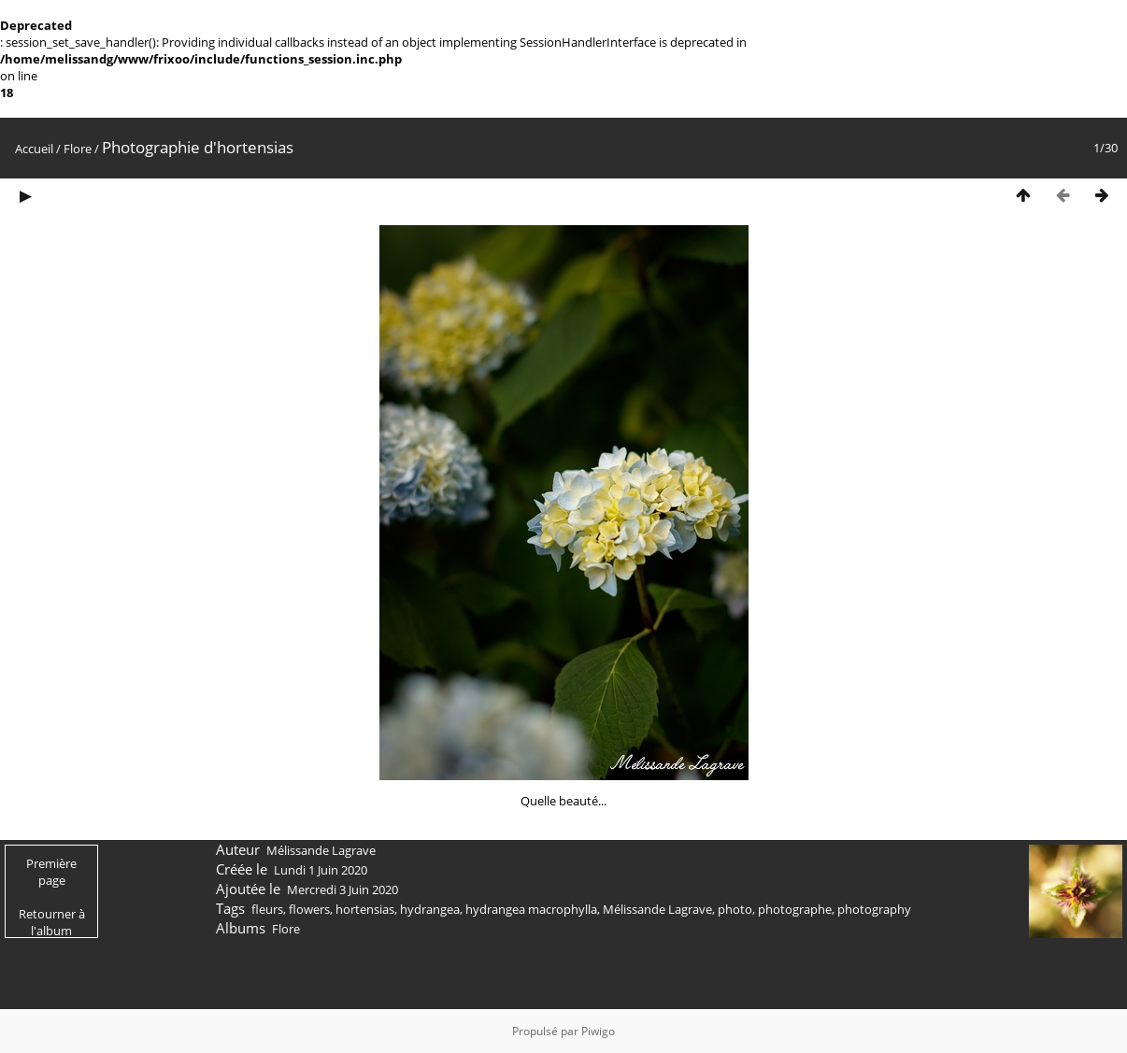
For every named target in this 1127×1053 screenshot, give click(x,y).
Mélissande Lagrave (657, 909)
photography (874, 909)
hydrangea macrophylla (531, 909)
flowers (309, 909)
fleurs (267, 909)
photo (735, 909)
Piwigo (598, 1031)
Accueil (34, 148)
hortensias (364, 909)
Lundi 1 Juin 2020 (320, 869)
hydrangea (430, 909)
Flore (78, 148)
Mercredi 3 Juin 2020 (342, 889)
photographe (795, 909)
